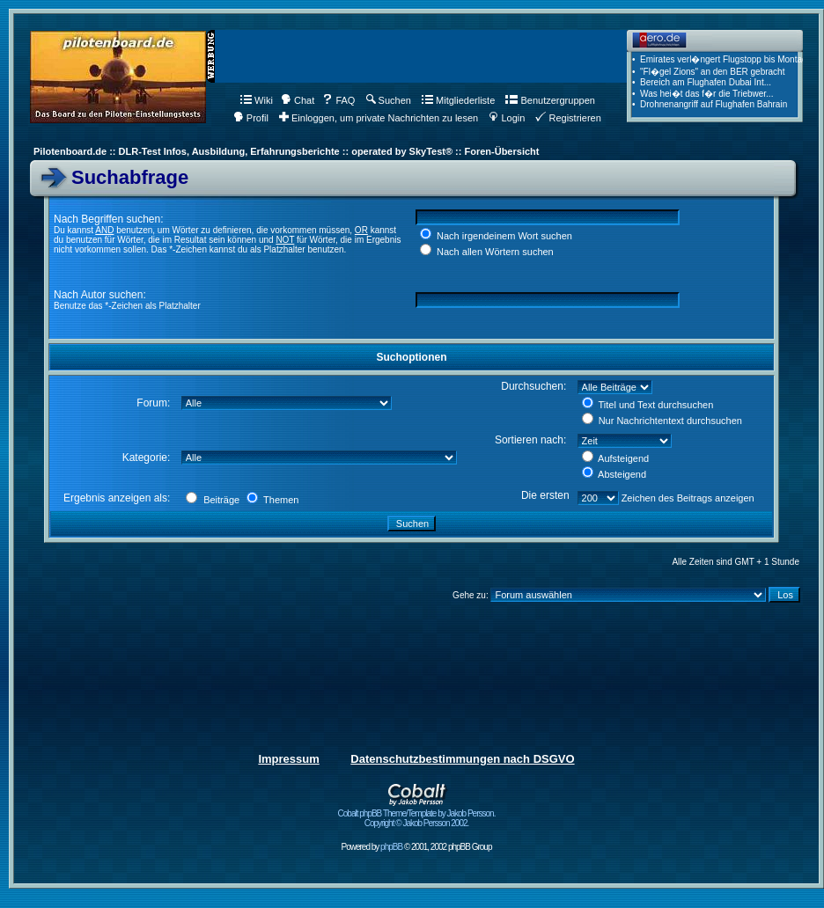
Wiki (256, 100)
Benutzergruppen (549, 100)
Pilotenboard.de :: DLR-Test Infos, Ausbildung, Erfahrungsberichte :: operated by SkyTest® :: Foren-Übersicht (286, 151)
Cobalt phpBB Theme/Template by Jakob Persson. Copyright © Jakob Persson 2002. (417, 814)
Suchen (388, 100)
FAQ (338, 100)
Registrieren (567, 118)
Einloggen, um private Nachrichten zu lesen (378, 118)
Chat (297, 100)
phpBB (391, 847)
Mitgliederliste (458, 100)
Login (507, 118)
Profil (251, 118)
